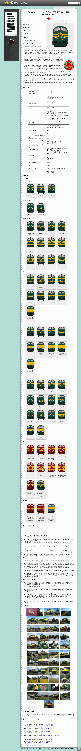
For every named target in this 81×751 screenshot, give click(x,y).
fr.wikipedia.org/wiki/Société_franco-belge (52, 734)
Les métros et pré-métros (11, 21)
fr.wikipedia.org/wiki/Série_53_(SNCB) (46, 725)
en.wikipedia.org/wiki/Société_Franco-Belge (51, 735)
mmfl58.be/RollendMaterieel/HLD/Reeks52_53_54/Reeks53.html (37, 740)
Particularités (28, 34)
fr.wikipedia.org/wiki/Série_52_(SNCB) (46, 724)
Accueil (9, 14)
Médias (26, 37)
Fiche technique (28, 31)
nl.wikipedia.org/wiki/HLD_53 (45, 729)
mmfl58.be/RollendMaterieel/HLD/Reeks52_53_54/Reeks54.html (37, 742)
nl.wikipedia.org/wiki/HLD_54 (45, 731)
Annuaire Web (10, 29)
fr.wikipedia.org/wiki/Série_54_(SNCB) (46, 727)
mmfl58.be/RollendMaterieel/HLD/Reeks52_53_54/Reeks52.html (37, 737)
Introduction (27, 30)
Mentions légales (33, 748)
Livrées (26, 33)
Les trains (10, 16)
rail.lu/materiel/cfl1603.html (40, 745)
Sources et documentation (30, 40)
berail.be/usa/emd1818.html (41, 743)
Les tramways (10, 18)
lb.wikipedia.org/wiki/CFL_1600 (47, 732)
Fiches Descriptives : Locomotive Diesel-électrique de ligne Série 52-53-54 (40, 722)
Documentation (11, 27)
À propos (9, 31)
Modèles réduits (28, 38)
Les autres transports (10, 24)
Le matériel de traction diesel (67, 8)
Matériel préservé (28, 36)
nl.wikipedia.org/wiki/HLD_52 (45, 728)
